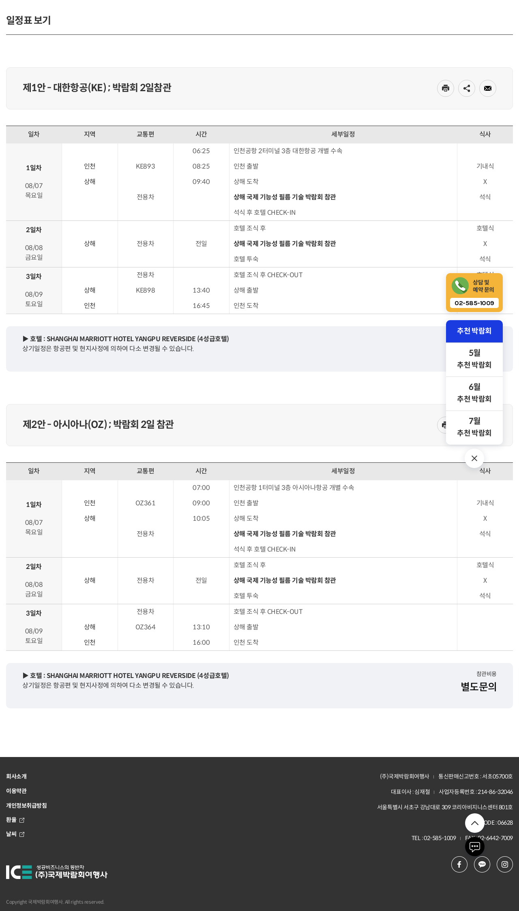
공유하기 (466, 88)
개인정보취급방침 (26, 805)
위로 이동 (475, 823)
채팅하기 (475, 846)
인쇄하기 (445, 88)
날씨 (15, 834)
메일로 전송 (487, 88)
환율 (15, 819)
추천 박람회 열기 (474, 458)
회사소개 (16, 776)
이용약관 (16, 791)
